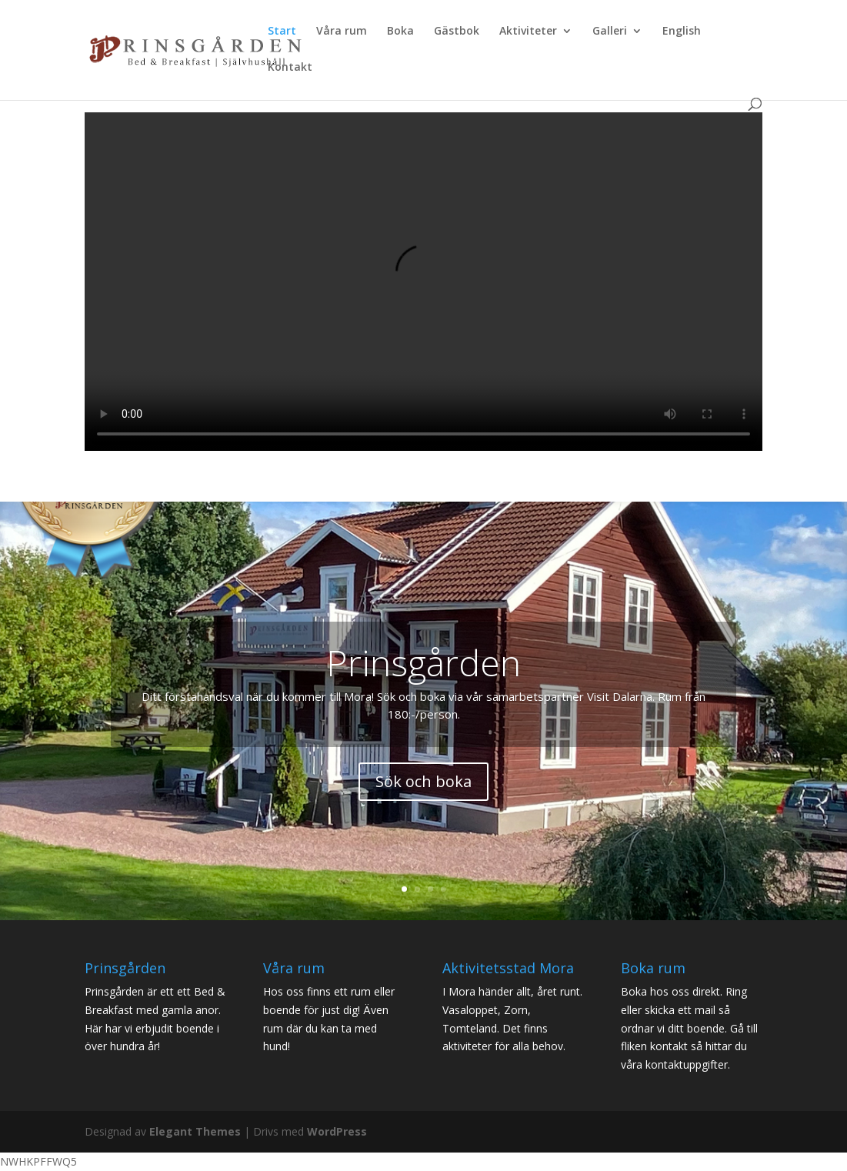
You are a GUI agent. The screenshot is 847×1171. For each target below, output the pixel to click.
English (681, 31)
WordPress (337, 1131)
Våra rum (341, 31)
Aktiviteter (528, 31)
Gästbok (456, 31)
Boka (400, 31)
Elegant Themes (195, 1131)
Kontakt (290, 68)
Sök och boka (423, 781)
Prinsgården (423, 662)
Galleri (609, 31)
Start (282, 31)
